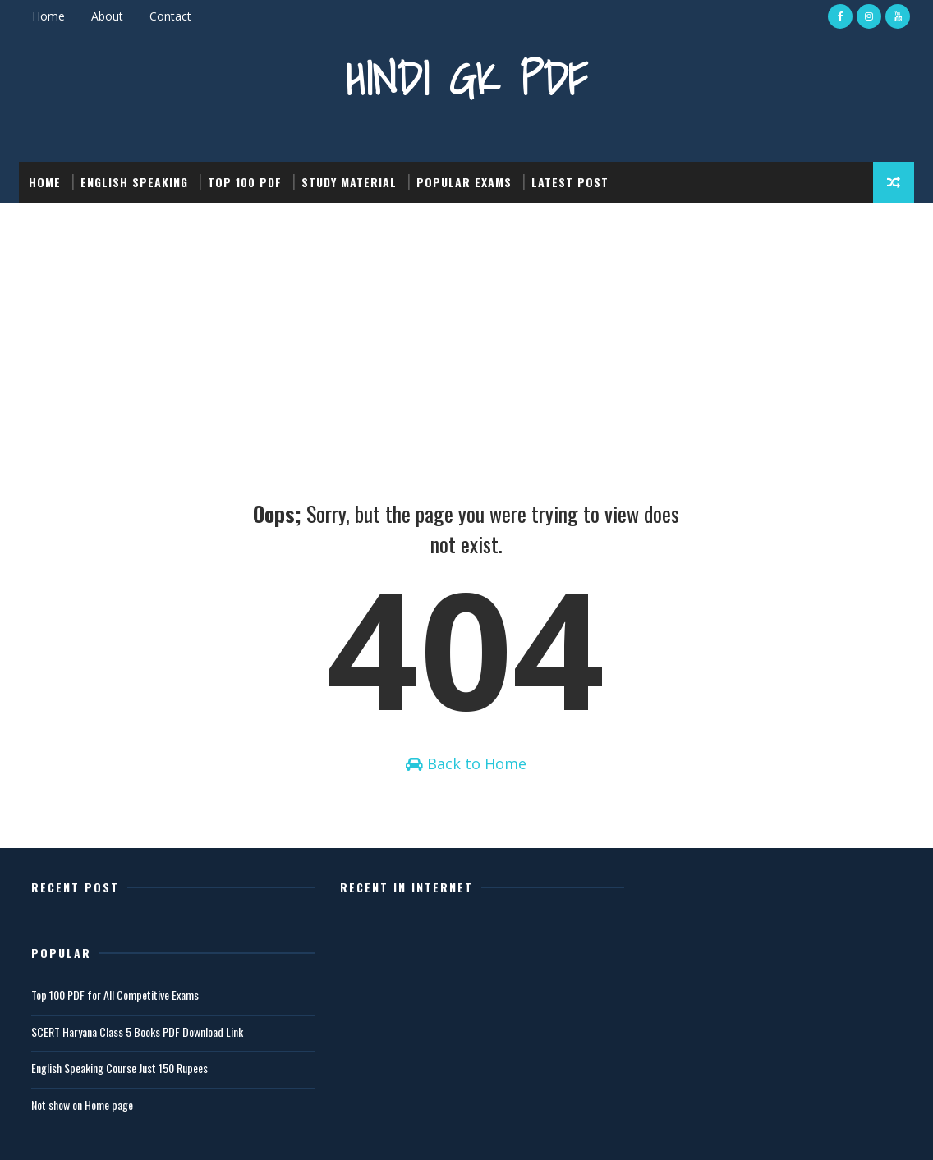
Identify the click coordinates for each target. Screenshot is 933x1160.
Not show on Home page (672, 1040)
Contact (170, 16)
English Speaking (134, 181)
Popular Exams (464, 181)
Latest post (570, 181)
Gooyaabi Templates (250, 1130)
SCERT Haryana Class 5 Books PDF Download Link (727, 967)
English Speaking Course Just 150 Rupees (709, 1003)
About (107, 16)
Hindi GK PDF (466, 78)
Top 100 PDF (245, 181)
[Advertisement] (466, 326)
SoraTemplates (102, 1130)
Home (48, 16)
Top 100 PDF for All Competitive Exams (704, 930)
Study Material (349, 181)
